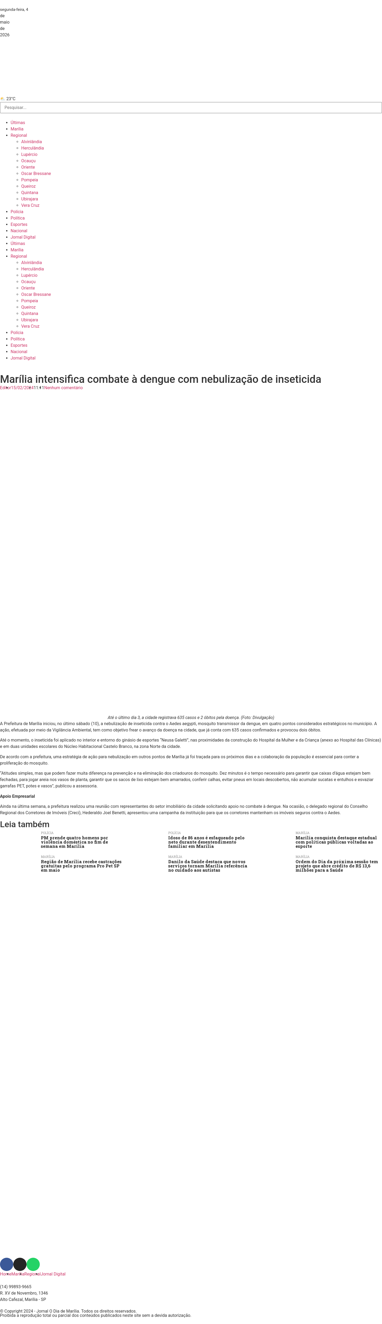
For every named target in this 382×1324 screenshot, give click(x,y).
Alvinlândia (31, 141)
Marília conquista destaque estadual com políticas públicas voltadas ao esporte (336, 842)
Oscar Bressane (36, 173)
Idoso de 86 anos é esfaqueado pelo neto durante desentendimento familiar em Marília (206, 842)
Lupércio (29, 154)
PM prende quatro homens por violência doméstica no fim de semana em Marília (74, 842)
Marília (17, 128)
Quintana (29, 192)
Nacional (19, 230)
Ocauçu (28, 160)
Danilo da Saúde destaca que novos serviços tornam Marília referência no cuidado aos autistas (207, 866)
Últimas (18, 122)
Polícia (17, 211)
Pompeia (29, 179)
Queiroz (28, 186)
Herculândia (32, 148)
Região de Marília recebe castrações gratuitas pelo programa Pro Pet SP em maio (81, 866)
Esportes (19, 224)
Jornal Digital (23, 237)
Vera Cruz (30, 205)
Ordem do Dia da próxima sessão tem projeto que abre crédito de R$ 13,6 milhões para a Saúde (337, 866)
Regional (19, 135)
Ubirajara (29, 198)
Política (18, 218)
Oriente (28, 167)
